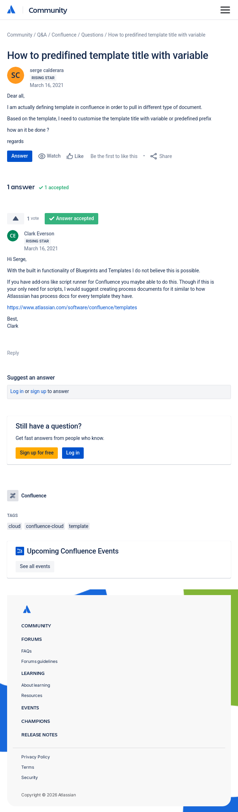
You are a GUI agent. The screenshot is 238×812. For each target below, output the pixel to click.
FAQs (26, 651)
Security (29, 777)
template (79, 526)
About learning (35, 685)
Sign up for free (37, 453)
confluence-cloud (44, 526)
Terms (27, 767)
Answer (19, 156)
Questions (92, 35)
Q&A (42, 35)
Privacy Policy (35, 756)
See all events (35, 566)
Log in (17, 391)
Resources (31, 695)
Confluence (64, 35)
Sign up (38, 391)
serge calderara (47, 70)
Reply (13, 353)
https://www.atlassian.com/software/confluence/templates (72, 307)
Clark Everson (39, 233)
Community (48, 10)
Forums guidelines (39, 661)
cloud (15, 526)
